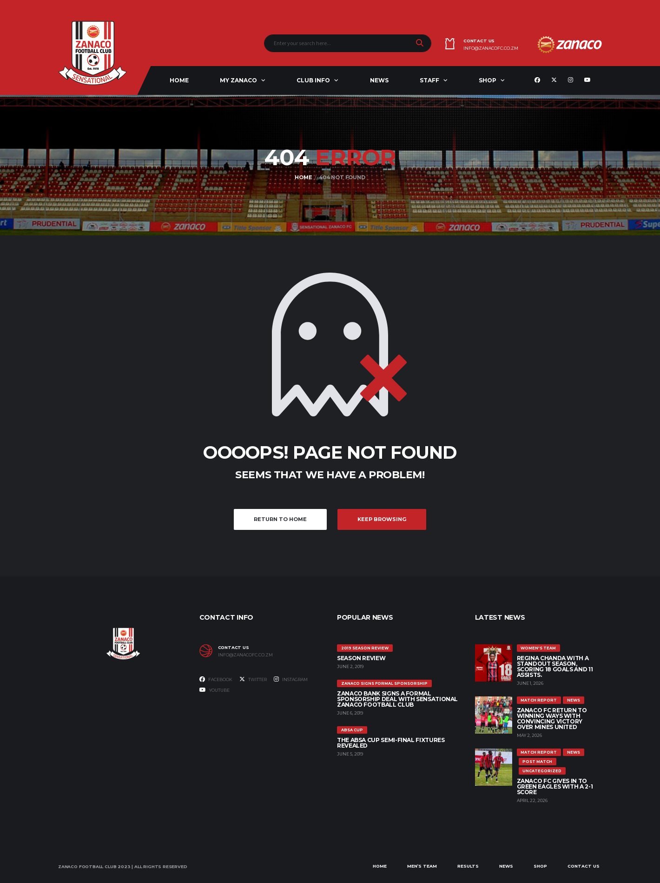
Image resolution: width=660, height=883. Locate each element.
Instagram (291, 679)
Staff (429, 80)
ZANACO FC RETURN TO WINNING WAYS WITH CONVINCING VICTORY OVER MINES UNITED (552, 718)
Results (468, 866)
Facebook (215, 679)
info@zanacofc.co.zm (490, 48)
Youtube (214, 690)
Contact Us (584, 866)
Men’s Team (422, 866)
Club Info (313, 80)
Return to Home (280, 519)
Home (179, 80)
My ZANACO (238, 80)
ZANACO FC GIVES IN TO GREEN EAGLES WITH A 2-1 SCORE (555, 786)
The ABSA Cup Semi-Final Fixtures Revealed (390, 742)
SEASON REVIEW (361, 658)
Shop (487, 80)
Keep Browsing (381, 519)
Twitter (253, 679)
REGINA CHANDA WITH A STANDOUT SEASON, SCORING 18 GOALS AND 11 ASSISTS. (555, 666)
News (379, 80)
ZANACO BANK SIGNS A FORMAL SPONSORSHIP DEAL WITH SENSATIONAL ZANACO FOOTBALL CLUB (397, 699)
